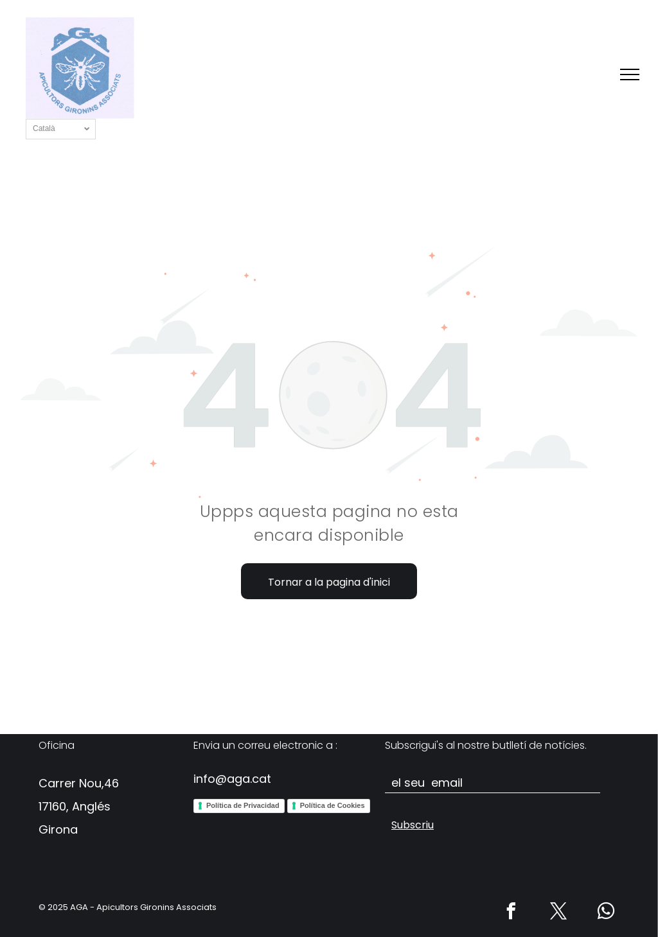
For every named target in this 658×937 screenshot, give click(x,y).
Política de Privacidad (243, 805)
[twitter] (559, 912)
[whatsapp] (606, 912)
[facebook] (511, 912)
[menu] (629, 74)
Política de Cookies (332, 805)
